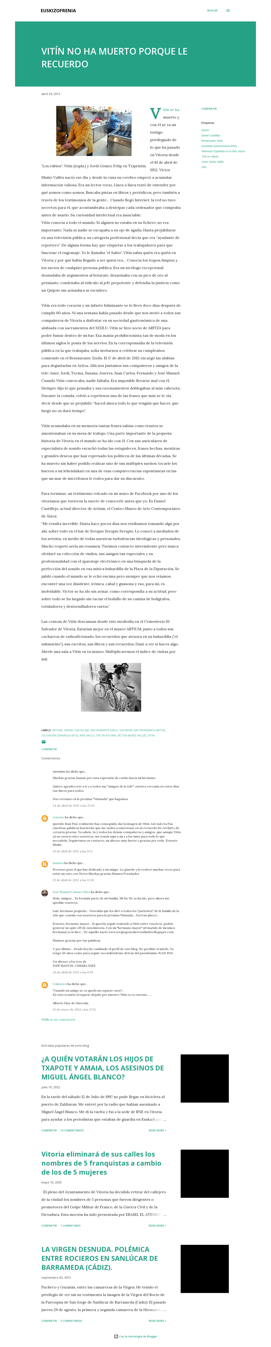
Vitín (204, 167)
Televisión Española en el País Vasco (223, 151)
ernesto (58, 817)
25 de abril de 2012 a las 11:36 (73, 880)
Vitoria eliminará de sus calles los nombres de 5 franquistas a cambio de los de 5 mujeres (101, 1163)
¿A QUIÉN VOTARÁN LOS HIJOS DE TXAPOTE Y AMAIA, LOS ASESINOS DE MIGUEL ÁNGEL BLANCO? (102, 1068)
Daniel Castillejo (210, 135)
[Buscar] (212, 10)
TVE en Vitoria (209, 156)
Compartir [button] (209, 108)
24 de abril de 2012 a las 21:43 (74, 805)
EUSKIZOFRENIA (58, 10)
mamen (58, 863)
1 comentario (70, 1225)
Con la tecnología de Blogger (135, 1336)
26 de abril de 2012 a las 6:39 (73, 972)
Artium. (205, 130)
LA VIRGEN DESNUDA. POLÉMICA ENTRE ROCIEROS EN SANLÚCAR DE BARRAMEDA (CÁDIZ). (99, 1258)
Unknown (60, 984)
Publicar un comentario (58, 1019)
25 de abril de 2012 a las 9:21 (73, 851)
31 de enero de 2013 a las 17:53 (74, 1009)
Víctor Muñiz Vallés (212, 161)
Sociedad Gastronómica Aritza (219, 146)
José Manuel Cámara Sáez (71, 892)
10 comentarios (72, 1130)
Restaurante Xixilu (212, 140)
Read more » (157, 1130)
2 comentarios (71, 1321)
